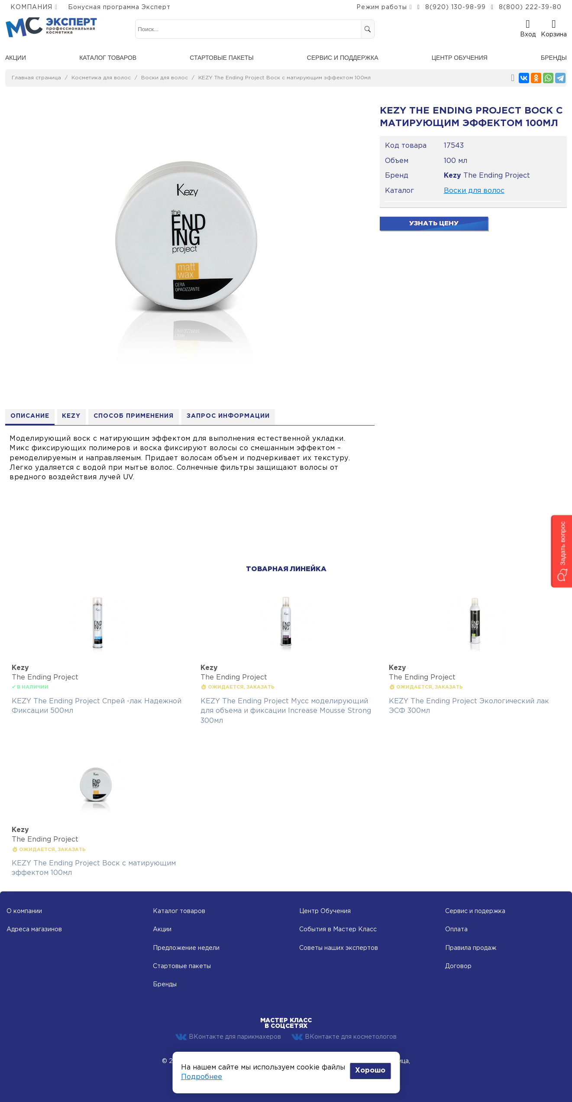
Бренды (554, 57)
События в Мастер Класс (338, 929)
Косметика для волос (101, 77)
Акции (15, 57)
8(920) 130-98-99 (455, 7)
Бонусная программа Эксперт (119, 7)
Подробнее (201, 1077)
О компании (24, 911)
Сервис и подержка (475, 911)
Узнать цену (434, 223)
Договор (458, 966)
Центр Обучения (325, 911)
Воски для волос (164, 77)
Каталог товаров (107, 57)
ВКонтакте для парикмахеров (228, 1037)
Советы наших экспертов (338, 948)
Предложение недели (186, 948)
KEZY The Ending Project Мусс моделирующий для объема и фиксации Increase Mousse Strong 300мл (285, 711)
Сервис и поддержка (342, 57)
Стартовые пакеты (221, 57)
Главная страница (36, 77)
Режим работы (381, 7)
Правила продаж (470, 948)
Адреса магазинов (34, 929)
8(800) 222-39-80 (530, 7)
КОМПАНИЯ (31, 7)
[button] (561, 551)
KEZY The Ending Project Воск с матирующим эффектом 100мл (284, 77)
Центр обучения (460, 57)
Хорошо (370, 1070)
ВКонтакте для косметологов (344, 1037)
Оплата (456, 929)
